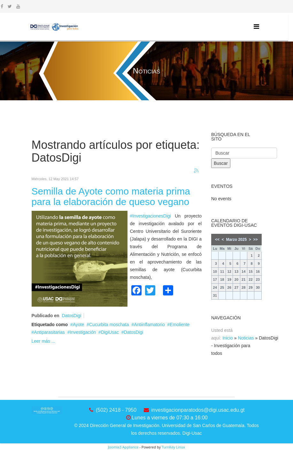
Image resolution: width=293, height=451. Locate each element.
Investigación (83, 332)
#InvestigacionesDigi (150, 215)
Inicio (227, 337)
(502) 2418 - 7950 (116, 410)
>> (255, 239)
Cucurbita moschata (109, 324)
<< (217, 239)
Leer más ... (43, 341)
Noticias (246, 337)
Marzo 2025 (236, 239)
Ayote (78, 324)
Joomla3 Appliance (123, 447)
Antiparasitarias (49, 332)
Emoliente (179, 324)
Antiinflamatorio (149, 324)
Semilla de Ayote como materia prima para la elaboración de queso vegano (111, 196)
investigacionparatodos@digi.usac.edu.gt (198, 410)
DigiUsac (110, 332)
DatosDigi (71, 315)
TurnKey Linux (173, 447)
